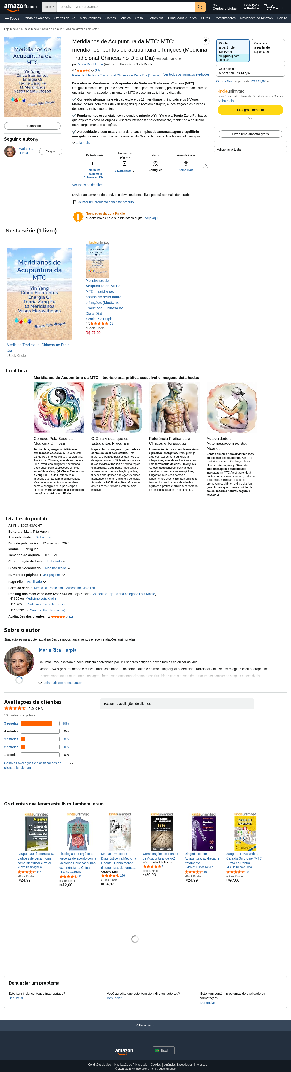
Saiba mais (226, 101)
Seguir (50, 151)
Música (125, 18)
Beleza (282, 18)
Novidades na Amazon (256, 18)
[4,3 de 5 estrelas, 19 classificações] (237, 872)
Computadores (225, 18)
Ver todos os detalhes (87, 185)
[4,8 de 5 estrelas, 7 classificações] (153, 866)
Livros (205, 18)
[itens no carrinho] (275, 7)
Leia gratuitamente (250, 110)
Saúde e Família (52, 29)
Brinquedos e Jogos (182, 18)
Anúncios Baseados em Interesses (185, 1064)
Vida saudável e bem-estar (82, 29)
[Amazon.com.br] (21, 7)
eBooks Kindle (30, 29)
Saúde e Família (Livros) (47, 610)
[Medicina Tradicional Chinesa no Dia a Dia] (39, 300)
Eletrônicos (155, 18)
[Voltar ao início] (145, 1030)
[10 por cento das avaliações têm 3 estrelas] (36, 739)
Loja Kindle (11, 29)
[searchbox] (126, 7)
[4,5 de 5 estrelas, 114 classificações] (29, 872)
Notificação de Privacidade (130, 1064)
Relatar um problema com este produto (103, 202)
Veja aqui (152, 218)
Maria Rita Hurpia (90, 64)
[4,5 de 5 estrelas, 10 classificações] (196, 872)
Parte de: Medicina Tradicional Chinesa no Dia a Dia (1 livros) (116, 75)
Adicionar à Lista (229, 149)
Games (110, 18)
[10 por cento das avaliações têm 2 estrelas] (36, 747)
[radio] (232, 50)
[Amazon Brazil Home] (124, 1052)
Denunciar (16, 998)
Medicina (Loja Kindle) (42, 598)
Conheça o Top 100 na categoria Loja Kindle (123, 594)
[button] (12, 18)
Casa (139, 18)
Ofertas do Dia (64, 18)
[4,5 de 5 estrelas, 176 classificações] (113, 875)
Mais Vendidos (90, 18)
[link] (37, 858)
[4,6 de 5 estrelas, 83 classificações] (70, 876)
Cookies (156, 1064)
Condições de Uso (99, 1064)
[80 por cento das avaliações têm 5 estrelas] (36, 723)
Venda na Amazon (37, 18)
